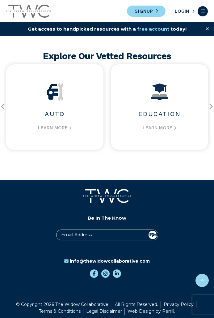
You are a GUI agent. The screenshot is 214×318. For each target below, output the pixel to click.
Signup (144, 11)
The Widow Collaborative (28, 11)
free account (153, 29)
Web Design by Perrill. (151, 311)
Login (182, 11)
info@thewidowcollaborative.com (107, 261)
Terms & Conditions (60, 311)
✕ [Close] (207, 29)
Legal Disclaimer (104, 311)
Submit (153, 235)
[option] (54, 107)
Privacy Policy (179, 304)
